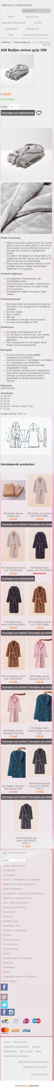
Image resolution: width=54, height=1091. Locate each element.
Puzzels (7, 935)
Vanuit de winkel (11, 939)
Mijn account (32, 16)
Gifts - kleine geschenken (16, 902)
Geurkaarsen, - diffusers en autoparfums (23, 893)
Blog (11, 35)
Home (11, 16)
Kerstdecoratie (10, 949)
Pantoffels (8, 916)
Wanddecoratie (10, 921)
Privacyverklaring (40, 1074)
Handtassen (9, 967)
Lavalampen (9, 875)
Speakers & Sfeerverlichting (17, 898)
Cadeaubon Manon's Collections (19, 976)
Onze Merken (10, 981)
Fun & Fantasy (10, 944)
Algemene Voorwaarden (14, 23)
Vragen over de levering (35, 35)
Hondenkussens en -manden (17, 958)
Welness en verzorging (14, 930)
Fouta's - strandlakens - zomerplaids (21, 879)
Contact (38, 23)
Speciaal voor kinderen (14, 907)
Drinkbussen (9, 870)
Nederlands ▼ (30, 11)
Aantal (4, 107)
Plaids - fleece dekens (14, 866)
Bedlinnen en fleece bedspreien (19, 884)
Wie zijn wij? (32, 29)
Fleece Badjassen (12, 889)
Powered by (27, 1086)
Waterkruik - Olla (11, 926)
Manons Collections (17, 5)
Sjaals (6, 972)
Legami (6, 953)
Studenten (8, 963)
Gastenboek (11, 29)
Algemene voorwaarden (35, 1067)
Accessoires (9, 912)
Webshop (5, 42)
